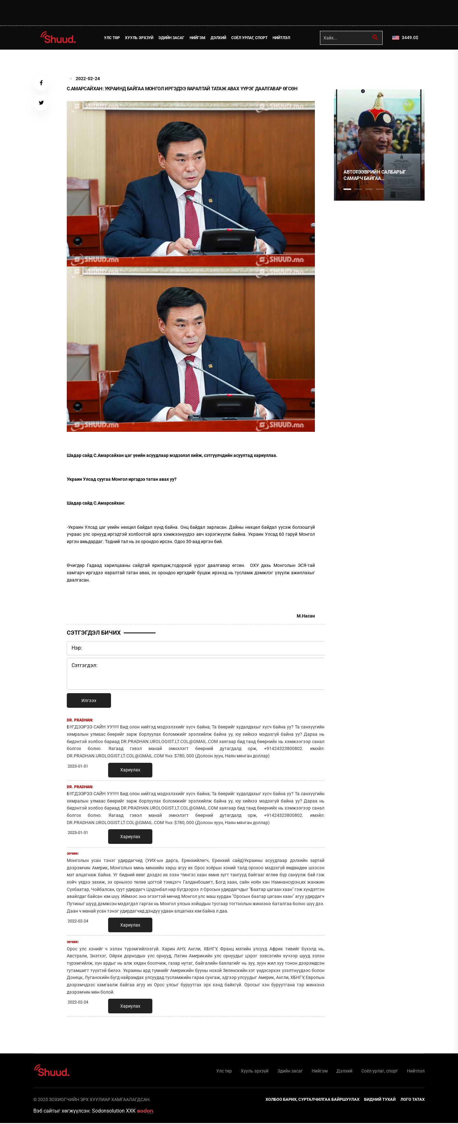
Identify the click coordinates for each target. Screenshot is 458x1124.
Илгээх (88, 700)
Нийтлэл (282, 38)
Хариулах (130, 769)
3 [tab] (369, 189)
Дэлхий (219, 38)
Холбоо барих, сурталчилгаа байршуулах (312, 1100)
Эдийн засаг (172, 38)
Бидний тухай (380, 1100)
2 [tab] (358, 189)
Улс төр (113, 38)
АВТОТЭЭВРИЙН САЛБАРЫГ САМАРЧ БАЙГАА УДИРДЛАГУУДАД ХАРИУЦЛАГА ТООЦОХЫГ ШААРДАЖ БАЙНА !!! (379, 175)
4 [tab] (380, 189)
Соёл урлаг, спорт (250, 38)
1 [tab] (347, 63)
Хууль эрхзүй (140, 38)
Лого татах (412, 1100)
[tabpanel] (379, 145)
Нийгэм (198, 38)
